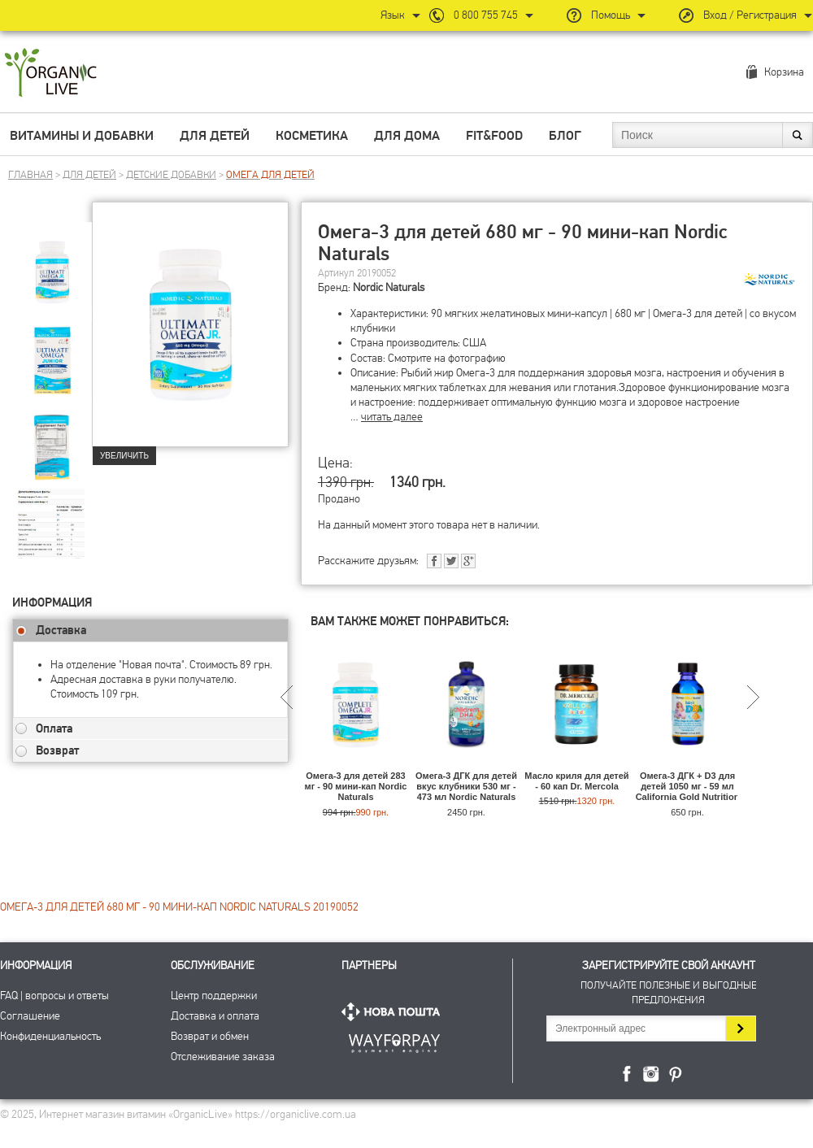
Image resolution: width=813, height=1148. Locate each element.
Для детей (215, 136)
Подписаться (740, 1028)
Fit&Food (494, 136)
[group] (52, 261)
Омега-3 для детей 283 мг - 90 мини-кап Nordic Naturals (356, 786)
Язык (392, 15)
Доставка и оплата (215, 1016)
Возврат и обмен (210, 1036)
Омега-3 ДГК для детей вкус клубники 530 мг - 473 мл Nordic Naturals (466, 786)
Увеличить (124, 455)
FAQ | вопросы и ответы (54, 995)
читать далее (392, 417)
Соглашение (30, 1016)
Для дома (407, 136)
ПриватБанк (394, 1040)
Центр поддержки (214, 995)
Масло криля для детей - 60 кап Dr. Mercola (576, 781)
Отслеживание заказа (223, 1056)
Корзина (784, 72)
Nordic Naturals (388, 287)
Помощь (610, 15)
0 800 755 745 (486, 15)
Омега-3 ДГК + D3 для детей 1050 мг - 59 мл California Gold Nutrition (688, 786)
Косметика (312, 136)
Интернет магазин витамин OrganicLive (51, 73)
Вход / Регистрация (750, 15)
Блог (565, 136)
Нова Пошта (394, 1012)
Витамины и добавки (82, 136)
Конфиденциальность (50, 1036)
